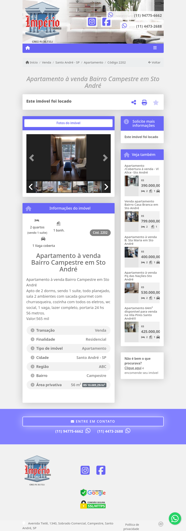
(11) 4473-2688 (149, 26)
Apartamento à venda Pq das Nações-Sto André (141, 275)
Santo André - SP (67, 62)
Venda (46, 62)
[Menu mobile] (28, 48)
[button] (32, 157)
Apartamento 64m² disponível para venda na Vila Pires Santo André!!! (141, 313)
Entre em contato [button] (93, 421)
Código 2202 (116, 62)
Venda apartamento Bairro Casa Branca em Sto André (141, 204)
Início (32, 62)
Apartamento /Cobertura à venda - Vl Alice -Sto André (142, 168)
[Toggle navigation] (155, 48)
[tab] (39, 123)
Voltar (154, 62)
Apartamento (93, 62)
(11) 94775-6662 (148, 15)
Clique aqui (133, 368)
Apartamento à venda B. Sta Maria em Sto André (141, 240)
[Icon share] (92, 21)
